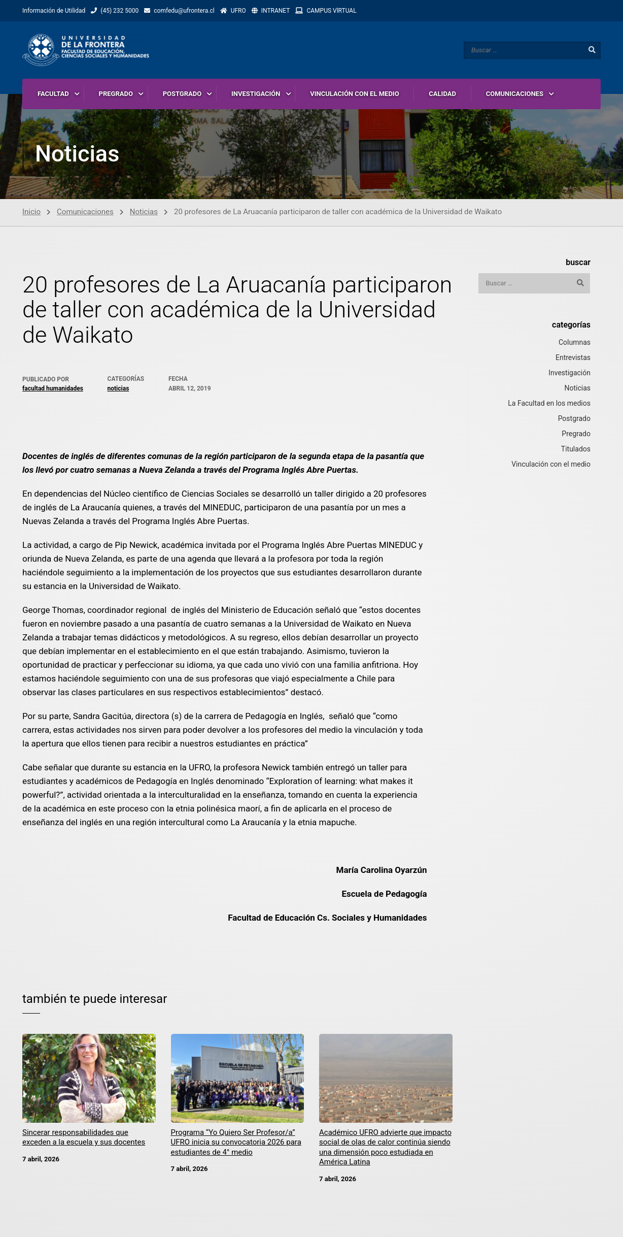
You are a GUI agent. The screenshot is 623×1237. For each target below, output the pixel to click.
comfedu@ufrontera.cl (184, 10)
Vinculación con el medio (551, 465)
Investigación (569, 373)
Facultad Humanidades (52, 389)
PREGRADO (116, 93)
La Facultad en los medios (549, 404)
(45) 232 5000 (119, 10)
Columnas (575, 343)
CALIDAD (442, 93)
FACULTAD (53, 93)
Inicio (31, 212)
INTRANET (275, 10)
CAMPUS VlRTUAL (331, 10)
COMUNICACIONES (514, 93)
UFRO (238, 10)
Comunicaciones (85, 212)
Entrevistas (573, 358)
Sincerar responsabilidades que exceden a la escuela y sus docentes (83, 1138)
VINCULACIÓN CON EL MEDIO (354, 93)
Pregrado (576, 434)
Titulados (576, 449)
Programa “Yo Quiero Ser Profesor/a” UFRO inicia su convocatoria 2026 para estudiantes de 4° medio (236, 1142)
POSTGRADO (182, 93)
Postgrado (574, 419)
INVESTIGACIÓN (256, 93)
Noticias (144, 212)
